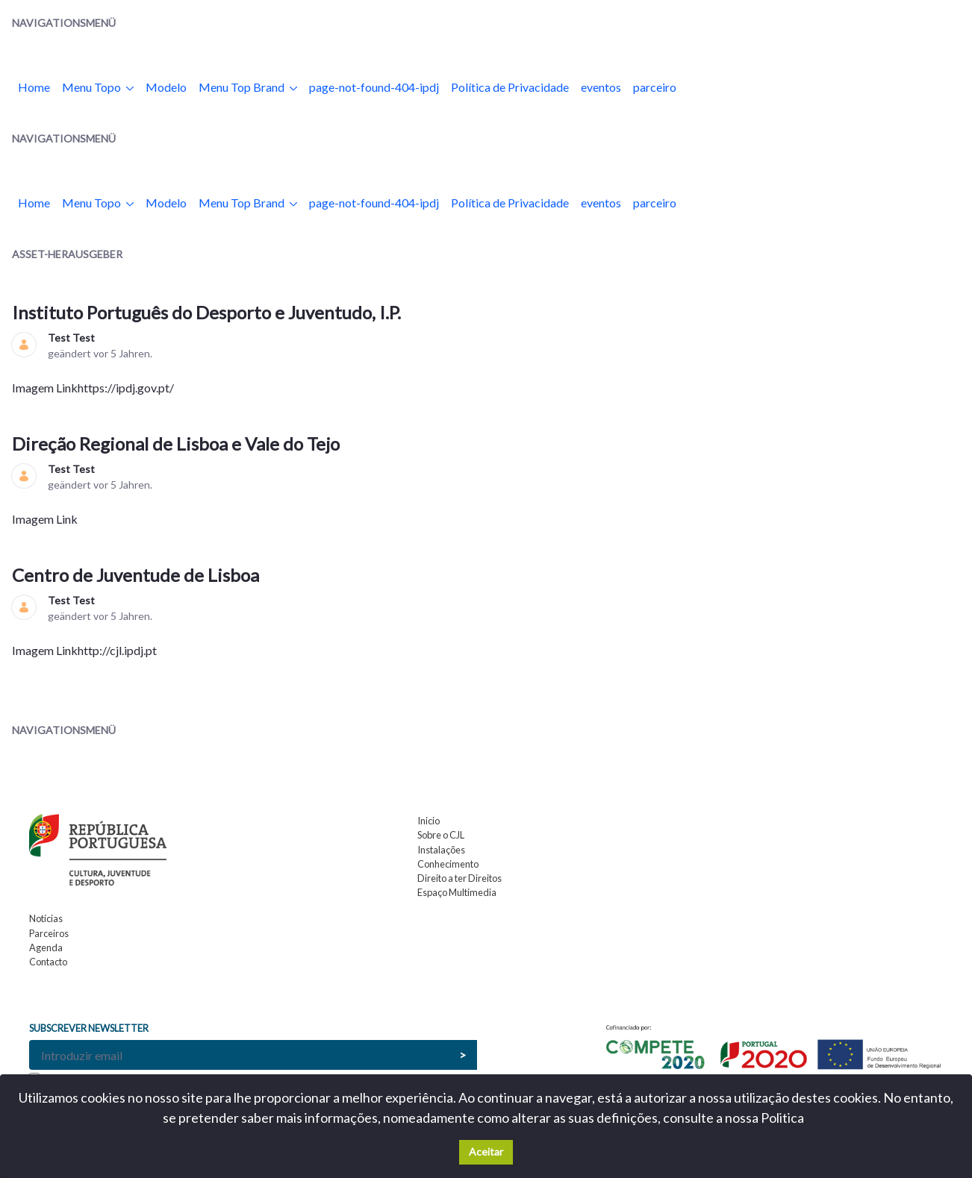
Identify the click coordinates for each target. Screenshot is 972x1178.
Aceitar (486, 1151)
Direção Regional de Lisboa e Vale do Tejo (177, 443)
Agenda (46, 947)
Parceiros (49, 933)
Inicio (428, 821)
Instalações (441, 850)
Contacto (48, 962)
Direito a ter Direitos (459, 878)
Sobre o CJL (440, 835)
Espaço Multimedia (456, 892)
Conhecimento (448, 864)
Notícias (46, 918)
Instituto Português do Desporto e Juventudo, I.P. (208, 312)
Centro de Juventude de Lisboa (137, 575)
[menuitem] (34, 87)
